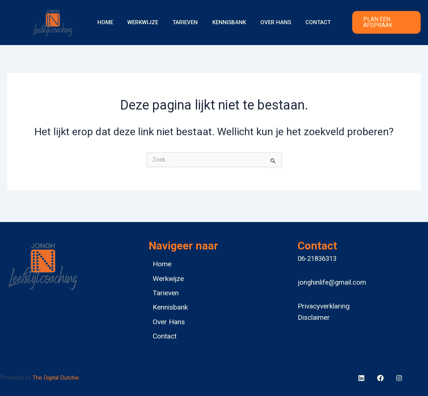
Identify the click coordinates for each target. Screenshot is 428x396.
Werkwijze (148, 22)
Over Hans (270, 22)
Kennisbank (227, 22)
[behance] (381, 378)
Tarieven (187, 22)
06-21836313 (317, 255)
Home (114, 22)
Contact (309, 22)
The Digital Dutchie (57, 377)
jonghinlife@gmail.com (332, 279)
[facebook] (363, 378)
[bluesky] (400, 378)
